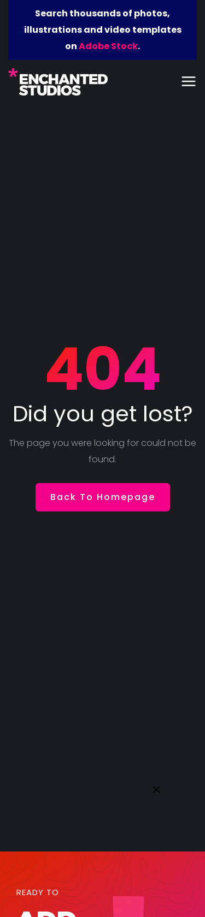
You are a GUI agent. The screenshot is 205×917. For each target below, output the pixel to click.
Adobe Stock (108, 46)
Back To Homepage (102, 497)
